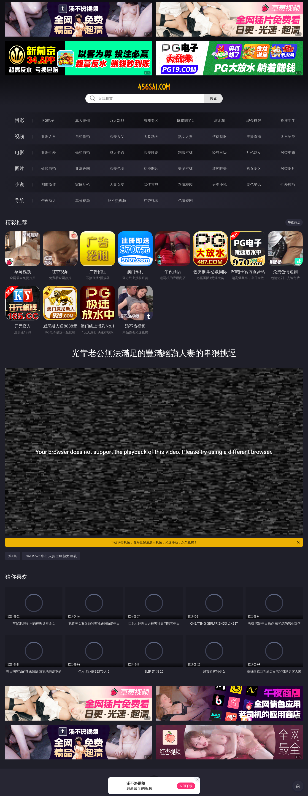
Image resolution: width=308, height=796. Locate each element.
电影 (19, 152)
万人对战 (117, 120)
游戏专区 (151, 120)
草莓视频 (82, 200)
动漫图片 (151, 168)
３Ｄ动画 (151, 136)
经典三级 (219, 152)
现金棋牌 (253, 120)
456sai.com (154, 86)
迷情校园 (185, 184)
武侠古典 (151, 184)
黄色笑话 (253, 184)
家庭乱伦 (82, 184)
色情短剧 (185, 200)
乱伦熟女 (253, 152)
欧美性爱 (151, 152)
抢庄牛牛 (288, 120)
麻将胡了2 (185, 120)
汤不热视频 (117, 200)
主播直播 (253, 136)
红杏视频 (151, 200)
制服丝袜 (185, 152)
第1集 (12, 556)
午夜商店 (48, 200)
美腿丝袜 (185, 168)
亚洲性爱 (48, 152)
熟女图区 (253, 168)
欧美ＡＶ (117, 136)
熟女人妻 (185, 136)
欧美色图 (117, 168)
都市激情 (48, 184)
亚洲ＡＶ (48, 136)
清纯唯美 (219, 168)
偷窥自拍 (48, 168)
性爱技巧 (288, 184)
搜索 (213, 98)
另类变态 (288, 152)
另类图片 (288, 168)
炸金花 (219, 120)
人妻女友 (117, 184)
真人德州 (82, 120)
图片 (19, 168)
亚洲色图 (82, 168)
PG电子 (48, 120)
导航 (19, 200)
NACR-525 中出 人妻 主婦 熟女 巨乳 (51, 556)
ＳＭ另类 (288, 136)
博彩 (19, 120)
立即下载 (186, 786)
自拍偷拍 (82, 136)
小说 (19, 184)
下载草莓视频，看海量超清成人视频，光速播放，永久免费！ (205, 542)
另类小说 (219, 184)
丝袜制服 (219, 136)
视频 (19, 136)
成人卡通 (117, 152)
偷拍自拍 (82, 152)
